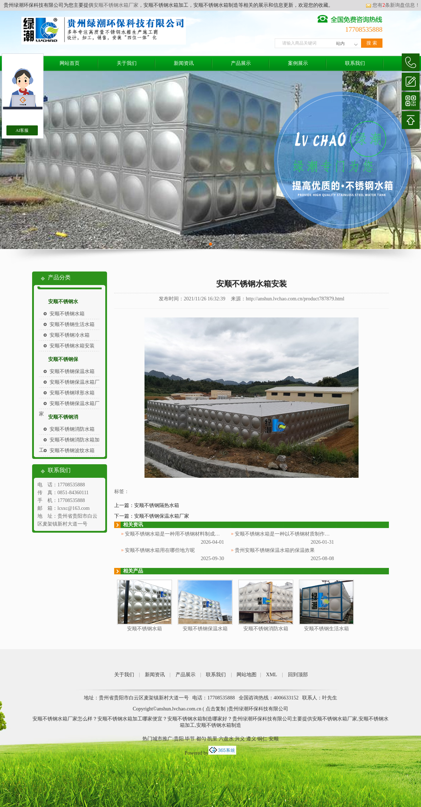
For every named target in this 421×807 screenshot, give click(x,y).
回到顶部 (298, 674)
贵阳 (179, 738)
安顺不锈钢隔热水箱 (156, 505)
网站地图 (247, 674)
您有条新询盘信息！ (393, 5)
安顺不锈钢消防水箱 (72, 429)
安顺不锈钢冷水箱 (70, 335)
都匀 (201, 738)
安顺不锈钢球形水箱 (72, 392)
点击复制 (215, 709)
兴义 (240, 738)
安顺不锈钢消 (63, 417)
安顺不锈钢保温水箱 (72, 371)
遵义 (251, 738)
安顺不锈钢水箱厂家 (115, 5)
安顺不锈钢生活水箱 (72, 324)
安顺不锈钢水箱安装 (72, 345)
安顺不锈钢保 (63, 359)
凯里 (212, 738)
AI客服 (22, 130)
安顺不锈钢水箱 (67, 313)
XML (271, 674)
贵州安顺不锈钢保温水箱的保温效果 (275, 550)
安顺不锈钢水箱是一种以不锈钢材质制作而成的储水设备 (297, 534)
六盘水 (226, 738)
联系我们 (355, 63)
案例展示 (298, 63)
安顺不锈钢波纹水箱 (72, 450)
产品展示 (241, 63)
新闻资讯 (184, 63)
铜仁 (262, 738)
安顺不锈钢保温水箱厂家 (161, 516)
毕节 (190, 738)
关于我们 (127, 63)
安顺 (274, 738)
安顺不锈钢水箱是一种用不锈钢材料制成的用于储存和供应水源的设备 (202, 534)
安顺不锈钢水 (63, 301)
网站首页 (70, 63)
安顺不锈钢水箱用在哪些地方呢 (160, 550)
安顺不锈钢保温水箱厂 (75, 382)
